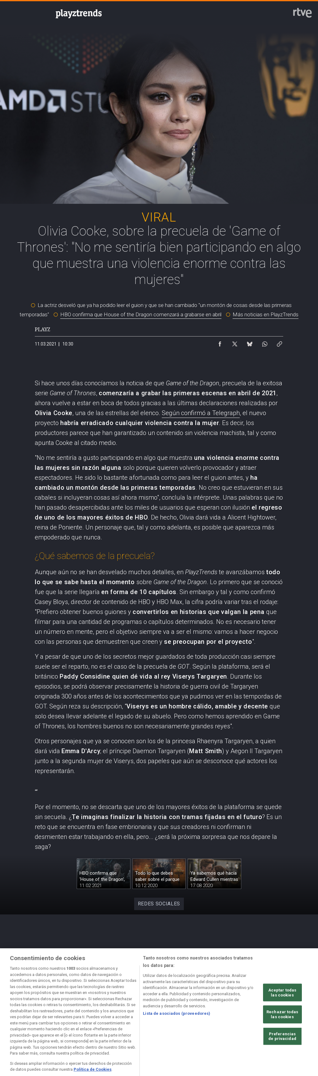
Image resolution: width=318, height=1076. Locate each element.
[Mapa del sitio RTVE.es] (250, 1016)
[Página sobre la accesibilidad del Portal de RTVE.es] (204, 1016)
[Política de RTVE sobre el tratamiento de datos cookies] (113, 1016)
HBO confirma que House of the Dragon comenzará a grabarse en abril (140, 314)
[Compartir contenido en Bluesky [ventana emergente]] (249, 342)
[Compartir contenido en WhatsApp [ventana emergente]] (264, 342)
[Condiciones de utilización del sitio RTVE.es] (22, 1016)
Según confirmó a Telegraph (201, 413)
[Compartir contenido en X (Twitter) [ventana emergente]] (234, 342)
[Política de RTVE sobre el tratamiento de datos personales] (68, 1016)
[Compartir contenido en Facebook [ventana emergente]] (219, 342)
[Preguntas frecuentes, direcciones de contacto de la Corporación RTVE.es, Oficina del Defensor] (295, 1016)
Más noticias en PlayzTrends (265, 314)
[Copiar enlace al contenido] (279, 342)
